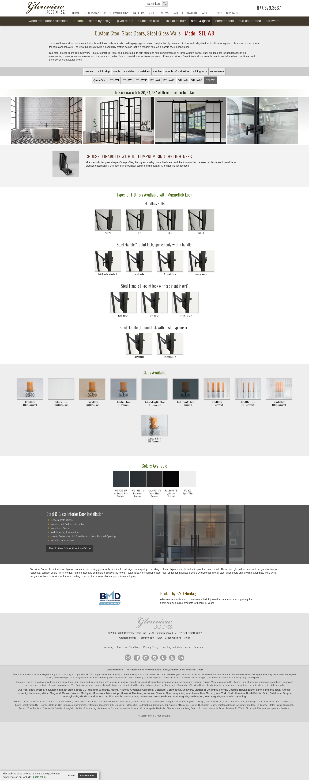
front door (80, 685)
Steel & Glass (200, 21)
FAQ (175, 13)
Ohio (265, 693)
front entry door (25, 674)
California (148, 689)
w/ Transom (217, 71)
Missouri (126, 693)
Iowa (277, 689)
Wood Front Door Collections (48, 21)
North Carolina (236, 693)
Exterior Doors (177, 669)
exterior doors (31, 685)
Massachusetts (71, 693)
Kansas (286, 689)
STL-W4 (155, 80)
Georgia (233, 689)
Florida (223, 689)
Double (157, 71)
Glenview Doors (114, 669)
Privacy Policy (151, 647)
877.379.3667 (269, 8)
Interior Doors (224, 21)
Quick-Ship (103, 71)
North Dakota (253, 693)
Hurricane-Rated (250, 21)
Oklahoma (276, 693)
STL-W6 (183, 80)
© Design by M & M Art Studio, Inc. (154, 716)
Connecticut (174, 689)
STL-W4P (169, 80)
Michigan (86, 693)
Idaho (251, 689)
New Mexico (207, 693)
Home (76, 13)
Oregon (287, 693)
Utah (164, 696)
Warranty (109, 647)
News (165, 13)
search (156, 4)
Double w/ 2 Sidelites (177, 71)
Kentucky (22, 693)
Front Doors (196, 669)
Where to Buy (212, 13)
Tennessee (145, 696)
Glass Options (173, 637)
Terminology (119, 13)
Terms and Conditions (128, 647)
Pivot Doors (125, 21)
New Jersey (192, 693)
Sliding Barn (200, 71)
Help (187, 637)
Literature (190, 13)
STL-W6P (196, 80)
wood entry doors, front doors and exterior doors (80, 682)
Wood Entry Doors (158, 669)
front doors (218, 674)
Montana (137, 693)
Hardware (272, 21)
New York (221, 693)
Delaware (187, 689)
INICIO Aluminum (175, 21)
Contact (232, 13)
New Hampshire (175, 693)
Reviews (198, 647)
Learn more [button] (39, 776)
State (135, 696)
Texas (156, 696)
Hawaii (243, 689)
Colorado (160, 689)
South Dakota (123, 696)
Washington (196, 696)
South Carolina (105, 696)
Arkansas (135, 689)
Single (116, 71)
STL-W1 (114, 80)
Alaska (114, 689)
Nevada (160, 693)
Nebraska (149, 693)
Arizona (124, 689)
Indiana (269, 689)
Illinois (260, 689)
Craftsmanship (95, 13)
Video (153, 13)
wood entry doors (280, 682)
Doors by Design (100, 21)
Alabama (104, 689)
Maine (45, 693)
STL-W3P (141, 80)
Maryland (55, 693)
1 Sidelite (129, 71)
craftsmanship (169, 677)
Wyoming (240, 696)
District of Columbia (206, 689)
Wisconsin (227, 696)
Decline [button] (71, 775)
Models (89, 71)
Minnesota (99, 693)
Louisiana (34, 693)
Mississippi (112, 693)
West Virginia (212, 696)
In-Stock (78, 21)
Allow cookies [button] (87, 775)
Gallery (139, 13)
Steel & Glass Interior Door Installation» (69, 548)
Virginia (183, 696)
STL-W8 (210, 80)
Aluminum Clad (148, 21)
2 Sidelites (144, 71)
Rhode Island (87, 696)
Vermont (173, 696)
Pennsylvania (70, 696)
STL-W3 (127, 80)
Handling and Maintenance (176, 647)
